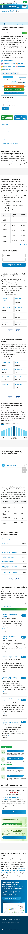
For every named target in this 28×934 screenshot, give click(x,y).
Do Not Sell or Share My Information (10, 929)
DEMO (24, 6)
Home (2, 10)
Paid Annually (8, 77)
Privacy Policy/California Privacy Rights (10, 922)
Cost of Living (5, 139)
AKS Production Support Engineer (9, 637)
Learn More (15, 3)
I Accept (25, 2)
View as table (22, 77)
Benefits (16, 73)
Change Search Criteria (7, 97)
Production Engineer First (9, 657)
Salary (6, 10)
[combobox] (14, 33)
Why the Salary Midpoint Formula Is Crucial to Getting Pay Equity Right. (13, 870)
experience (4, 162)
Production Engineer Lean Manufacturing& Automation (10, 678)
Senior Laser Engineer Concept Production (10, 700)
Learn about (11, 898)
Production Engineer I (11, 465)
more (3, 629)
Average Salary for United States (10, 143)
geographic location (13, 162)
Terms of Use (5, 926)
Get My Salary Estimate (14, 265)
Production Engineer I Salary (7, 11)
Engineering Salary (13, 10)
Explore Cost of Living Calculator (14, 812)
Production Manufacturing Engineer (9, 615)
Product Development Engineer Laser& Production (10, 722)
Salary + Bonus (9, 73)
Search (24, 32)
